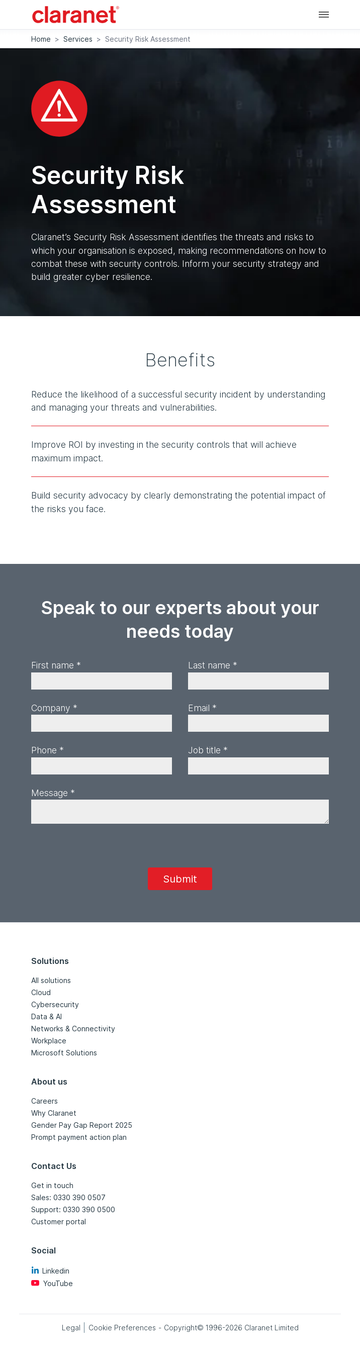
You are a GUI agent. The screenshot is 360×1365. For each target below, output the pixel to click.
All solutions (51, 980)
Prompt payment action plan (79, 1137)
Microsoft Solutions (64, 1052)
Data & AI (46, 1016)
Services (78, 39)
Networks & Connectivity (73, 1028)
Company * (54, 708)
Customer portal (58, 1221)
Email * (202, 708)
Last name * (212, 665)
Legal (71, 1327)
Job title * (208, 750)
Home (41, 39)
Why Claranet (53, 1113)
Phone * (47, 750)
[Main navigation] (324, 14)
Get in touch (52, 1185)
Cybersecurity (55, 1004)
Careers (44, 1101)
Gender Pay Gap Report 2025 (81, 1125)
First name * (56, 665)
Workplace (48, 1040)
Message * (53, 793)
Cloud (41, 992)
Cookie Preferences (122, 1327)
